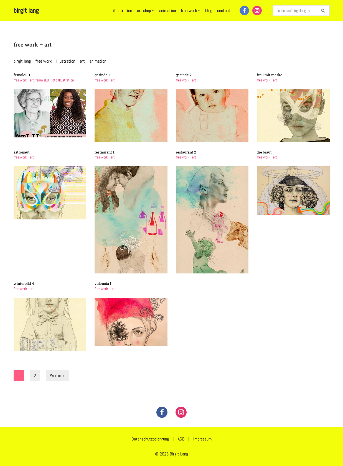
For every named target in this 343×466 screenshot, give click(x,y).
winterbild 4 (24, 283)
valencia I (103, 283)
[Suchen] (295, 10)
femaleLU (22, 75)
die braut (264, 152)
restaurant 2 (186, 152)
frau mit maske (269, 75)
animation (167, 11)
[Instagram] (257, 10)
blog (208, 11)
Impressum (202, 439)
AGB (181, 439)
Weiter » (57, 375)
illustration (122, 11)
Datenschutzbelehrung (150, 439)
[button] (153, 11)
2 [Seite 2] (35, 375)
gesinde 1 (102, 75)
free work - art (24, 80)
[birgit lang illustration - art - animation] (26, 10)
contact (223, 11)
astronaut (22, 152)
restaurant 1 (104, 152)
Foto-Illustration (62, 80)
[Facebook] (244, 10)
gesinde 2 (184, 75)
